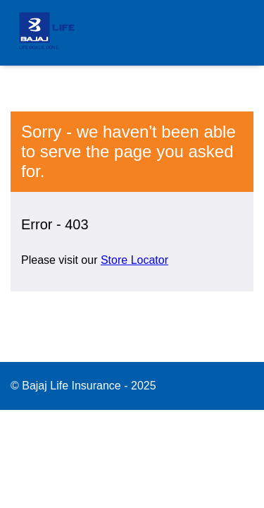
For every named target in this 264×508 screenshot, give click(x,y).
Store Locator (134, 260)
